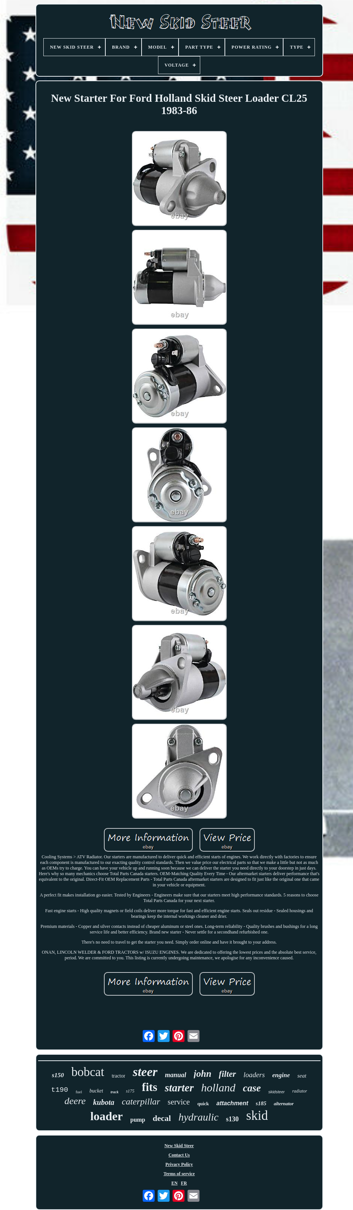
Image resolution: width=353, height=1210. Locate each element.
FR (184, 1183)
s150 (58, 1075)
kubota (103, 1102)
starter (179, 1088)
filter (227, 1074)
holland (218, 1087)
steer (145, 1072)
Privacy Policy (179, 1164)
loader (106, 1116)
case (252, 1088)
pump (137, 1119)
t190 (59, 1090)
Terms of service (179, 1173)
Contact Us (179, 1155)
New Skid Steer (179, 1145)
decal (162, 1118)
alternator (284, 1103)
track (114, 1092)
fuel (78, 1092)
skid (257, 1115)
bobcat (87, 1072)
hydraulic (199, 1117)
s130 (232, 1119)
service (179, 1101)
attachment (232, 1103)
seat (301, 1076)
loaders (254, 1075)
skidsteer (276, 1092)
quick (203, 1103)
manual (175, 1075)
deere (75, 1101)
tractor (119, 1076)
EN (174, 1183)
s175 (130, 1091)
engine (281, 1075)
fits (149, 1087)
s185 (261, 1103)
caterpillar (141, 1101)
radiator (299, 1091)
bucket (96, 1091)
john (202, 1074)
